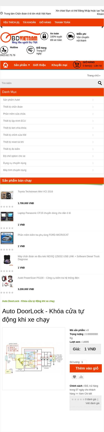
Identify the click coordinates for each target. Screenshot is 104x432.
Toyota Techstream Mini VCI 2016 (35, 191)
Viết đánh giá (92, 403)
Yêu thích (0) (11, 22)
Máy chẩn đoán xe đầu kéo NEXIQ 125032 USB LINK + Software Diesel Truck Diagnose (58, 258)
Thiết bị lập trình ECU (14, 121)
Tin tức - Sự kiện (13, 73)
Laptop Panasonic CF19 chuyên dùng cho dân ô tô (44, 213)
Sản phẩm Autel (11, 99)
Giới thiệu (39, 65)
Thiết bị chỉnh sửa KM (14, 135)
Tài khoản (29, 22)
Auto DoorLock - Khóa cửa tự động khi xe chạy (28, 301)
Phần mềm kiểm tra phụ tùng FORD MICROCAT (43, 235)
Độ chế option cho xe (14, 156)
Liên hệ (79, 74)
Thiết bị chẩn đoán (13, 106)
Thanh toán (62, 22)
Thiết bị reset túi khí (13, 142)
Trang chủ (93, 75)
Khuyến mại (59, 65)
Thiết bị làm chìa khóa (14, 128)
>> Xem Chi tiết (84, 393)
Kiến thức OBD (40, 73)
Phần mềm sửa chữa (14, 113)
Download (62, 73)
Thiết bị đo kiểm (11, 149)
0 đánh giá (90, 399)
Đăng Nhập (84, 10)
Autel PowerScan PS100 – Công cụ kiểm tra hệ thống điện (48, 278)
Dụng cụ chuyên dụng (14, 163)
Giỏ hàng (45, 22)
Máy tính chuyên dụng (14, 170)
